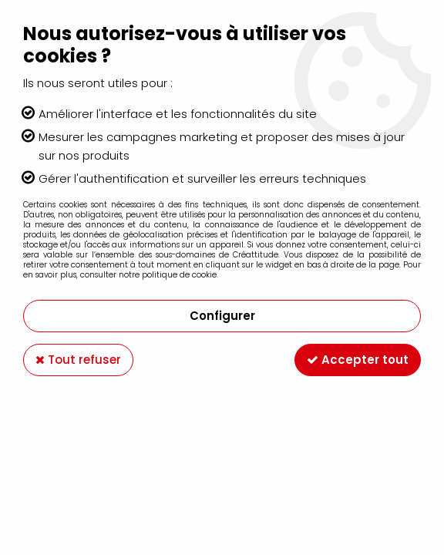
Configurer (222, 316)
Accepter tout (358, 360)
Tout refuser (78, 360)
